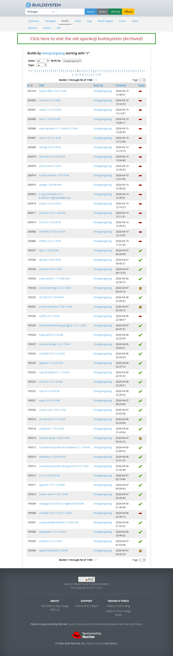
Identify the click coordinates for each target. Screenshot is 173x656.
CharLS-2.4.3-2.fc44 (50, 203)
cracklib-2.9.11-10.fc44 (52, 353)
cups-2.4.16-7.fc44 (49, 400)
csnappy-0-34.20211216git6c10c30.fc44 (61, 503)
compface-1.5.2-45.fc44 (52, 456)
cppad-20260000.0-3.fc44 (53, 550)
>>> (95, 80)
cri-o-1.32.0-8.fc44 (49, 475)
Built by (98, 85)
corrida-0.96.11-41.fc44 (52, 419)
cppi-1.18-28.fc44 (49, 250)
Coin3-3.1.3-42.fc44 (50, 222)
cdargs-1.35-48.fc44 (50, 184)
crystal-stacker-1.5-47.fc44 (54, 175)
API (59, 28)
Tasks (77, 21)
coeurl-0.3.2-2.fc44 (49, 100)
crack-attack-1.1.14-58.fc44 (54, 278)
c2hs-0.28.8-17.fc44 (50, 166)
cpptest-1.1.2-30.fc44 (51, 363)
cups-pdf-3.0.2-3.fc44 (51, 334)
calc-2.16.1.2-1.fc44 (50, 137)
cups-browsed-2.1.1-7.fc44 (54, 372)
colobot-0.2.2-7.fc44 (50, 541)
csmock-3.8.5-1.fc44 (50, 269)
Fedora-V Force (95, 643)
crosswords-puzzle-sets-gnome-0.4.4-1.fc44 (64, 466)
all (99, 74)
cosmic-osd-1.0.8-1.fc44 (52, 409)
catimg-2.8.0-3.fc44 (50, 147)
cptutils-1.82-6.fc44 (50, 259)
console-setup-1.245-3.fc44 (54, 438)
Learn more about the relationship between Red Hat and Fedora (105, 624)
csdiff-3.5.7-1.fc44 (49, 316)
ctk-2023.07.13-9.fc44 (51, 297)
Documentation (100, 584)
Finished (121, 85)
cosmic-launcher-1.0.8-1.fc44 (55, 306)
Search (47, 28)
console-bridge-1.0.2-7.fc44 (54, 344)
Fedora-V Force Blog (118, 606)
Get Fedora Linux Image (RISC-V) (54, 607)
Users (122, 21)
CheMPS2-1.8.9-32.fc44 (52, 231)
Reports (32, 28)
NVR (41, 85)
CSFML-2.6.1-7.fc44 (50, 241)
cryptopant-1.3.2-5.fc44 (52, 531)
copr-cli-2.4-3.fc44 (49, 391)
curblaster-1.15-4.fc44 (51, 428)
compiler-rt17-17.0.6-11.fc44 (55, 513)
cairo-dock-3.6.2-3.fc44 (52, 156)
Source (68, 584)
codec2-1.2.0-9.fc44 (50, 109)
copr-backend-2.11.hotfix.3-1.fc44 (58, 128)
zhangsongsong (53, 53)
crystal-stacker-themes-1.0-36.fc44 (58, 522)
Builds (65, 20)
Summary (33, 21)
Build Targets (105, 21)
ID (28, 85)
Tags (89, 21)
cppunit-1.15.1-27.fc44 (52, 484)
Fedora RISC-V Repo (86, 606)
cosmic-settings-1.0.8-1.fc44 (55, 288)
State (141, 85)
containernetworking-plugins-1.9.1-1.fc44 (62, 325)
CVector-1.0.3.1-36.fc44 (52, 212)
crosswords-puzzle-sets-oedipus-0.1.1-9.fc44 (64, 447)
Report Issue (81, 584)
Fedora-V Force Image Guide (118, 612)
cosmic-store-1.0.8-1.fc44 (53, 494)
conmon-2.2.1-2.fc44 (51, 381)
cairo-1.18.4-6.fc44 (49, 119)
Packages (50, 21)
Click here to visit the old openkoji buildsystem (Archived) (86, 38)
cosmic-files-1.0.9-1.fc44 (52, 91)
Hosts (135, 21)
